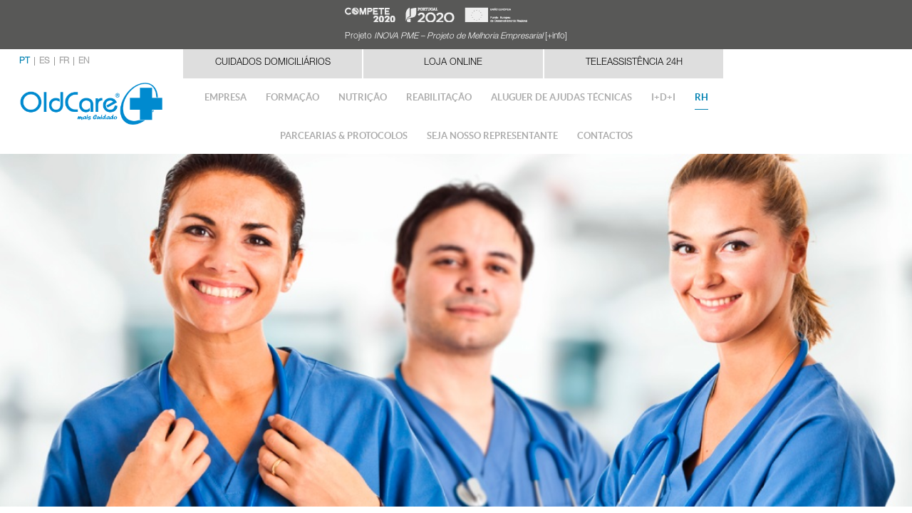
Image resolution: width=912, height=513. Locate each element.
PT (24, 61)
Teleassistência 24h (634, 63)
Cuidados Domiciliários (273, 63)
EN (83, 61)
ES (44, 61)
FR (64, 61)
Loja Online (453, 63)
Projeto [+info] (456, 36)
